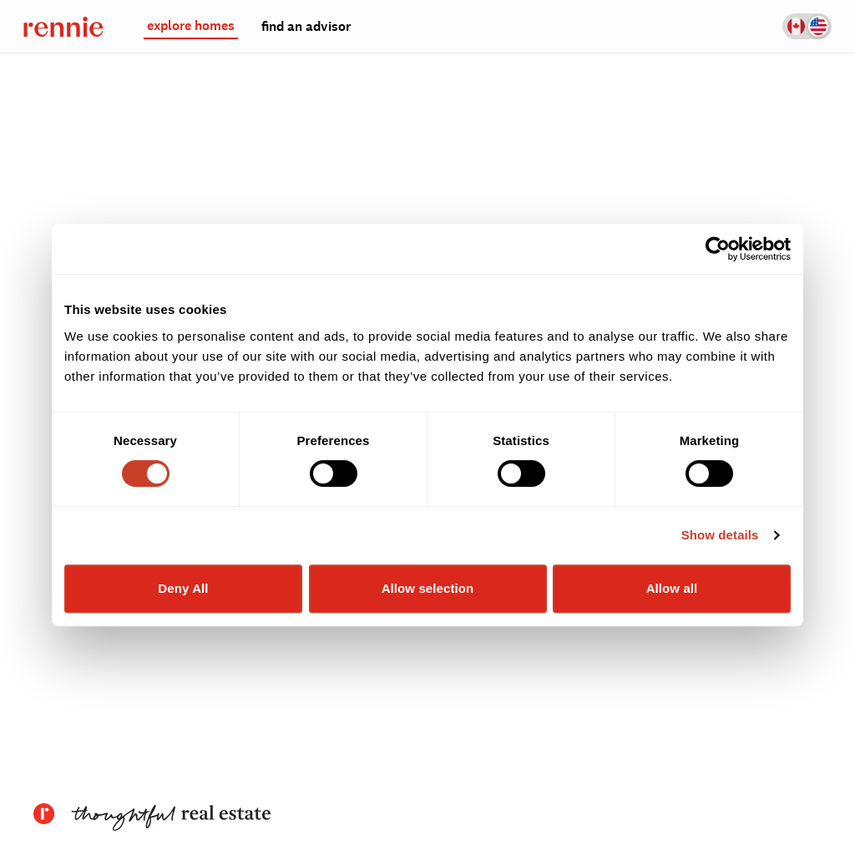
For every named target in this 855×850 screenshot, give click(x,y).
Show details (720, 535)
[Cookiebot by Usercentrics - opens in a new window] (718, 248)
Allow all (672, 588)
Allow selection (428, 588)
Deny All (183, 588)
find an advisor (306, 26)
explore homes (191, 26)
